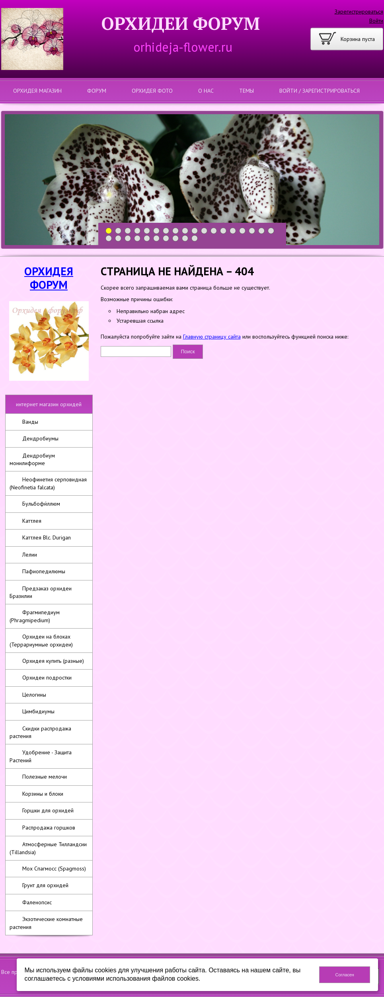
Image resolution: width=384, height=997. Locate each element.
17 (262, 231)
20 (118, 238)
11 (204, 231)
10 (195, 231)
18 (271, 231)
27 (185, 238)
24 (157, 238)
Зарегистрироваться (359, 11)
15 (243, 231)
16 (252, 231)
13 (223, 231)
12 (214, 231)
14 (233, 231)
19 (109, 238)
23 (147, 238)
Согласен (344, 974)
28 (195, 238)
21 (128, 238)
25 (166, 238)
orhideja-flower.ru (182, 47)
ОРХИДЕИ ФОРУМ (180, 23)
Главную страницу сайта (212, 336)
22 (137, 238)
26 (176, 238)
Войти (376, 20)
